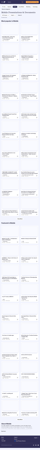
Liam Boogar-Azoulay (7, 260)
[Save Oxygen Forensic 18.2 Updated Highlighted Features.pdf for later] (17, 79)
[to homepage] (3, 7)
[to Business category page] (9, 7)
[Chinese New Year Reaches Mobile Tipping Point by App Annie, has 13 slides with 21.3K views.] (29, 293)
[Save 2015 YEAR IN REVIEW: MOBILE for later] (37, 378)
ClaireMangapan (25, 136)
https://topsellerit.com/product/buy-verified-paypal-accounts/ (28, 194)
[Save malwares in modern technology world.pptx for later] (37, 137)
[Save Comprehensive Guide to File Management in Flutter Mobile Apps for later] (37, 214)
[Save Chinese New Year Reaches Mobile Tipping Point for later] (37, 300)
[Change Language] (36, 438)
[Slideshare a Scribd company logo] (4, 2)
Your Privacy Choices (20, 441)
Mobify (23, 338)
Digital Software (6, 58)
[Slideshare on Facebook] (35, 445)
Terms (2, 439)
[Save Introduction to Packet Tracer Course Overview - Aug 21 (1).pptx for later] (37, 98)
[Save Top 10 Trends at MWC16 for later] (17, 300)
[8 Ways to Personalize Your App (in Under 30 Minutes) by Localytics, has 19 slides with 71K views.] (29, 254)
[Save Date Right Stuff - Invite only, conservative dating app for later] (17, 40)
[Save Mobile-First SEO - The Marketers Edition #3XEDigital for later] (17, 242)
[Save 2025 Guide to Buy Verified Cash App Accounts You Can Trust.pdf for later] (37, 118)
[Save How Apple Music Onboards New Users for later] (37, 319)
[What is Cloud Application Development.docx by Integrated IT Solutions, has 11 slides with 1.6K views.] (29, 33)
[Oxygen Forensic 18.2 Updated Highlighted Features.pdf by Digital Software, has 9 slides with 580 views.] (10, 71)
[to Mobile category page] (15, 7)
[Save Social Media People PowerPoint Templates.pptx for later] (17, 118)
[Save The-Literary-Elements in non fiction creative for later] (17, 156)
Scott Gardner (5, 396)
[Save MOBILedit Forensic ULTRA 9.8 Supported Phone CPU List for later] (17, 59)
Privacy (15, 439)
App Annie (24, 280)
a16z (23, 241)
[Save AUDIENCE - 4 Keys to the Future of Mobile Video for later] (17, 261)
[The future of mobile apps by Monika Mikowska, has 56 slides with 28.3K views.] (10, 331)
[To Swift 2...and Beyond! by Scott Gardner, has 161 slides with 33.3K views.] (10, 389)
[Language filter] (13, 15)
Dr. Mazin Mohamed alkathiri (27, 213)
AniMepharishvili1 (25, 78)
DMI (3, 299)
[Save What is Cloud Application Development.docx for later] (37, 40)
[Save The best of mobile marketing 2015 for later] (37, 415)
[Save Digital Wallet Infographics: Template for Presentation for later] (37, 59)
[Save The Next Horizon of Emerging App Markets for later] (37, 281)
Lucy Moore (5, 213)
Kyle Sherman (24, 357)
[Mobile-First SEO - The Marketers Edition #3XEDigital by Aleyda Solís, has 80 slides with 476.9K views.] (10, 235)
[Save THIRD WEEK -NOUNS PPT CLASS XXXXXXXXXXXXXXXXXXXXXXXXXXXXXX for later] (17, 176)
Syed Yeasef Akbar (25, 58)
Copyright (3, 440)
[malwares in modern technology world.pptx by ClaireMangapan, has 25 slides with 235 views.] (29, 129)
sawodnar (5, 116)
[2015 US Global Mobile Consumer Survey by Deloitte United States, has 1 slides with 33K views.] (10, 370)
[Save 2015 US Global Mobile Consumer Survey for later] (17, 378)
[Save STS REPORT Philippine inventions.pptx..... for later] (17, 195)
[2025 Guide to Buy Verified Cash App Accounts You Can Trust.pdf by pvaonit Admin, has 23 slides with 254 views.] (29, 110)
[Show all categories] (6, 9)
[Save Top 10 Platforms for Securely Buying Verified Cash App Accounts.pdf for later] (17, 137)
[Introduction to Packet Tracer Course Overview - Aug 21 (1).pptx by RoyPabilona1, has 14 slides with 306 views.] (29, 91)
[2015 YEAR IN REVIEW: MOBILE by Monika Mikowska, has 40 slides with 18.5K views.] (29, 370)
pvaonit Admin (24, 116)
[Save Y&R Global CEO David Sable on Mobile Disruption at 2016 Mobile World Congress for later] (17, 281)
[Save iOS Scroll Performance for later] (37, 358)
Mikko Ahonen (24, 155)
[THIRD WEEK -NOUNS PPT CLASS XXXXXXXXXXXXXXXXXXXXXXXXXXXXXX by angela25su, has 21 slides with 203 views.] (10, 168)
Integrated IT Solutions (26, 39)
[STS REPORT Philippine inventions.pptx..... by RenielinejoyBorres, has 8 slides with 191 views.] (10, 188)
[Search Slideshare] (15, 2)
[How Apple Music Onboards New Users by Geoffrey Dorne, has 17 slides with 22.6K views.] (29, 312)
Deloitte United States (7, 376)
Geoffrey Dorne (5, 318)
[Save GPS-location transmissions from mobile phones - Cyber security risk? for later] (37, 156)
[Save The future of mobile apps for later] (17, 339)
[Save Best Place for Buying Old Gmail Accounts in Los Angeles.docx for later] (37, 195)
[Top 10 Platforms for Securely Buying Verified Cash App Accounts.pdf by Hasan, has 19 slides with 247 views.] (10, 129)
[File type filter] (5, 15)
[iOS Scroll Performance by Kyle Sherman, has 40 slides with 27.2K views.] (29, 351)
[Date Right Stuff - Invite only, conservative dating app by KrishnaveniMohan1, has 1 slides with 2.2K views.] (10, 33)
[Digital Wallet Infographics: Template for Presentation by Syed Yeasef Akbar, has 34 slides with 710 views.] (29, 52)
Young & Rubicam (6, 280)
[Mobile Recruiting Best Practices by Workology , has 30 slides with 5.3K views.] (10, 408)
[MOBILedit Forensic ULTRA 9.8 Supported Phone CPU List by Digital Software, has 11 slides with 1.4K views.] (10, 52)
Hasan (4, 136)
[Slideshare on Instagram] (33, 445)
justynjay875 (5, 155)
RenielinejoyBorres (6, 194)
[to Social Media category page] (21, 7)
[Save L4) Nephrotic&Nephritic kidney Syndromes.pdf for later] (37, 79)
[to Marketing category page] (28, 7)
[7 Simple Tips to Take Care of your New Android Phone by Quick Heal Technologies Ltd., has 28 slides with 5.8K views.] (29, 389)
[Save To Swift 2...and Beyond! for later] (17, 397)
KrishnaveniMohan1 (6, 39)
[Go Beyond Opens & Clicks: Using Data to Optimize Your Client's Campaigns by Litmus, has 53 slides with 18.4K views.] (10, 351)
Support (15, 437)
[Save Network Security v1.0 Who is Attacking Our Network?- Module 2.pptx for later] (17, 98)
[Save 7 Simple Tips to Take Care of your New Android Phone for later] (37, 397)
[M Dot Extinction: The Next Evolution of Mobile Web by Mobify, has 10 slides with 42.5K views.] (29, 331)
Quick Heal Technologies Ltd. (27, 396)
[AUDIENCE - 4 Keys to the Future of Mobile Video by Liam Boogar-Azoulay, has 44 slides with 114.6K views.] (10, 254)
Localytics (24, 260)
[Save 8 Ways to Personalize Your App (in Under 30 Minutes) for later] (37, 261)
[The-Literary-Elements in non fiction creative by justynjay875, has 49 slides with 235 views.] (10, 149)
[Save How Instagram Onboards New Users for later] (17, 319)
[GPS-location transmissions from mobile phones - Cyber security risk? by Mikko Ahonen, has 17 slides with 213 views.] (29, 149)
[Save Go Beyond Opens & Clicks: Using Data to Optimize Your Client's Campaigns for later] (17, 358)
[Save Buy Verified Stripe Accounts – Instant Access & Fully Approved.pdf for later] (37, 176)
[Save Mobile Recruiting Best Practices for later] (17, 415)
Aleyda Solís (5, 241)
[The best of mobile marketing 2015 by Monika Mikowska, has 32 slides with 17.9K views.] (29, 408)
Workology (5, 414)
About (2, 437)
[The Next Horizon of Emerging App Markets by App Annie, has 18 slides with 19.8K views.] (29, 273)
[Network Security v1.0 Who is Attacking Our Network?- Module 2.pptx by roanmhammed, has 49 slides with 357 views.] (10, 91)
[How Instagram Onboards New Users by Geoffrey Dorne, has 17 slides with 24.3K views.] (10, 312)
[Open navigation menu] (2, 2)
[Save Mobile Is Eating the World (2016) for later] (37, 242)
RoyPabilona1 (24, 97)
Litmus (4, 357)
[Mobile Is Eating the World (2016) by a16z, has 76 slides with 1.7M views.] (29, 235)
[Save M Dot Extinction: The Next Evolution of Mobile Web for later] (37, 339)
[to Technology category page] (35, 7)
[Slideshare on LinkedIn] (38, 445)
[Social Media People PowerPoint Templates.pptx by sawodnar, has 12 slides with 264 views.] (10, 110)
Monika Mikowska (6, 338)
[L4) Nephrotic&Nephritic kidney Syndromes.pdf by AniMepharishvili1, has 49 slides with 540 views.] (29, 71)
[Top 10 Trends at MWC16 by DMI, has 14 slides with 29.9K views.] (10, 293)
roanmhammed (5, 97)
